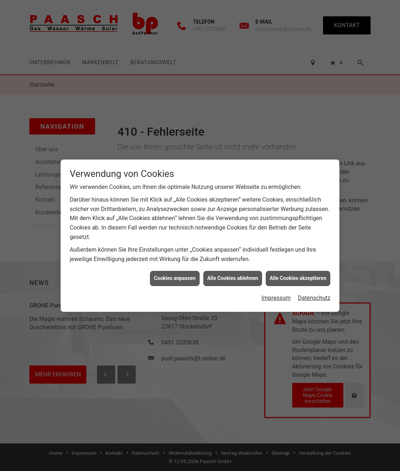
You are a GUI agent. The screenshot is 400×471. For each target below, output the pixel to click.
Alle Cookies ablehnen (232, 274)
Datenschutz (314, 293)
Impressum (276, 293)
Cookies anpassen (175, 274)
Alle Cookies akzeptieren (298, 274)
